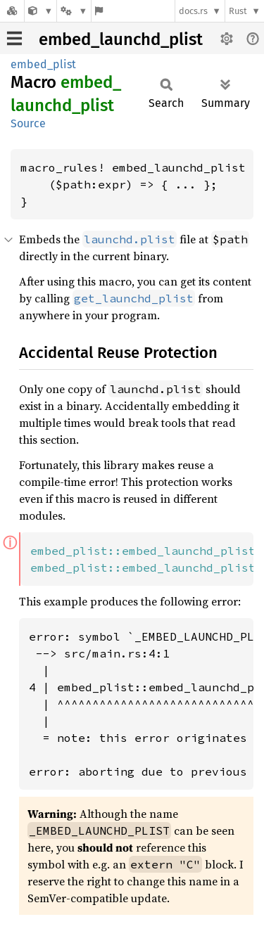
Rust (238, 11)
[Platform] (74, 11)
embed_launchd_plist (121, 39)
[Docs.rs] (12, 11)
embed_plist (43, 64)
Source (28, 123)
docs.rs (193, 11)
